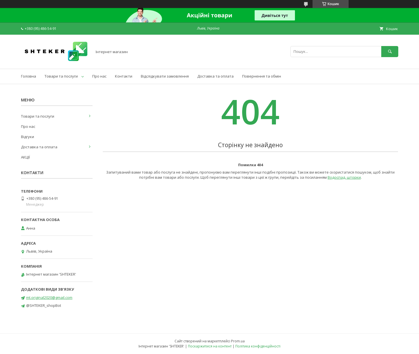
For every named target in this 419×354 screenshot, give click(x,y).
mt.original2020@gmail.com (49, 297)
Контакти (123, 76)
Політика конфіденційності (257, 346)
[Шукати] (389, 51)
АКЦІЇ (25, 157)
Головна (28, 76)
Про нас (99, 76)
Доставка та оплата (215, 76)
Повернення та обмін (261, 76)
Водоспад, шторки (344, 177)
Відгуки (27, 136)
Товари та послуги (61, 76)
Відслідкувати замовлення (165, 76)
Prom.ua (238, 341)
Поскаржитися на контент (210, 346)
